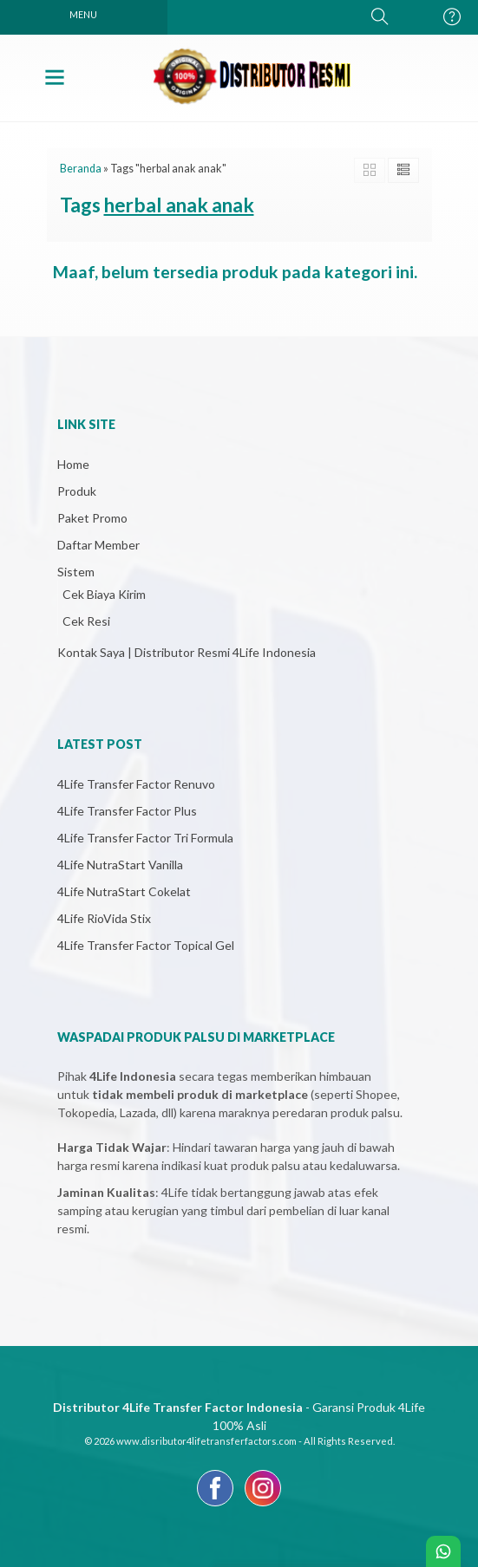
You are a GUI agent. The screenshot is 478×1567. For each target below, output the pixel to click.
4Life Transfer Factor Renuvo (136, 784)
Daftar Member (98, 544)
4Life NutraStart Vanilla (120, 864)
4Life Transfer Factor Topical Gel (145, 945)
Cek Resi (86, 621)
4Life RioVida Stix (104, 918)
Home (73, 464)
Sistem (76, 571)
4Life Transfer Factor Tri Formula (145, 837)
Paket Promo (92, 517)
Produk (76, 491)
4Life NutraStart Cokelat (124, 891)
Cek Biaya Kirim (104, 594)
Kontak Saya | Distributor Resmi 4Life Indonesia (186, 652)
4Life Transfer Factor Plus (127, 810)
